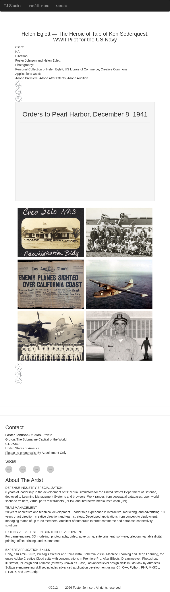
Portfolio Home (39, 6)
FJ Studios (13, 6)
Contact (61, 6)
